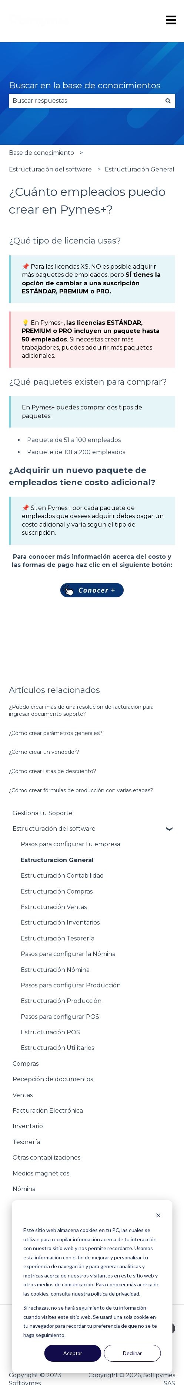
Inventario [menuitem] (28, 1126)
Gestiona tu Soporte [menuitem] (43, 813)
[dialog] (92, 1286)
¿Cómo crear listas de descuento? (52, 771)
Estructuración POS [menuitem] (50, 1032)
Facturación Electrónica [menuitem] (48, 1110)
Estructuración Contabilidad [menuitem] (62, 875)
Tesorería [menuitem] (26, 1142)
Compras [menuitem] (26, 1063)
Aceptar (72, 1353)
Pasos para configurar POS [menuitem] (60, 1016)
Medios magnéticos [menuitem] (41, 1173)
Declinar (132, 1353)
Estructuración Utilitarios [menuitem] (57, 1047)
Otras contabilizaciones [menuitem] (46, 1157)
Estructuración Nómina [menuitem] (55, 969)
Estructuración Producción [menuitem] (61, 1000)
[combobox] (85, 101)
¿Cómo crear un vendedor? (44, 752)
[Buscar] (168, 101)
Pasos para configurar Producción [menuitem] (71, 985)
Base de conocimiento (41, 152)
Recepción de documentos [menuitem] (53, 1079)
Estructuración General (139, 169)
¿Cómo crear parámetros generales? (56, 733)
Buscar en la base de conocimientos (84, 85)
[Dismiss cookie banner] (158, 1216)
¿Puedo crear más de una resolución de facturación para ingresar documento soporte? (81, 711)
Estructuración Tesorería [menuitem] (57, 938)
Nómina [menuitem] (24, 1188)
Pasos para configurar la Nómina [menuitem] (68, 953)
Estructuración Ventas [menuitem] (54, 907)
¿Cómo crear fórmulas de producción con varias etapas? (81, 790)
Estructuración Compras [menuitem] (57, 891)
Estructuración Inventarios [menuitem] (60, 922)
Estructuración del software (50, 169)
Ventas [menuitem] (23, 1095)
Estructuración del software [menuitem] (54, 828)
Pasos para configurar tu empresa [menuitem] (70, 844)
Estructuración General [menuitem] (57, 860)
